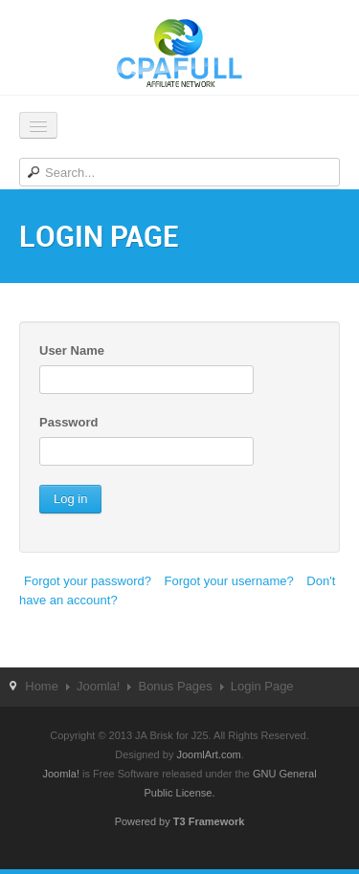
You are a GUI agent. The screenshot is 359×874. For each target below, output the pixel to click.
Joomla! (99, 686)
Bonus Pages (175, 686)
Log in (70, 499)
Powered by (180, 821)
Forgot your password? (87, 581)
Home (41, 686)
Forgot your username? (229, 581)
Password (68, 422)
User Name (71, 350)
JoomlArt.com (208, 754)
